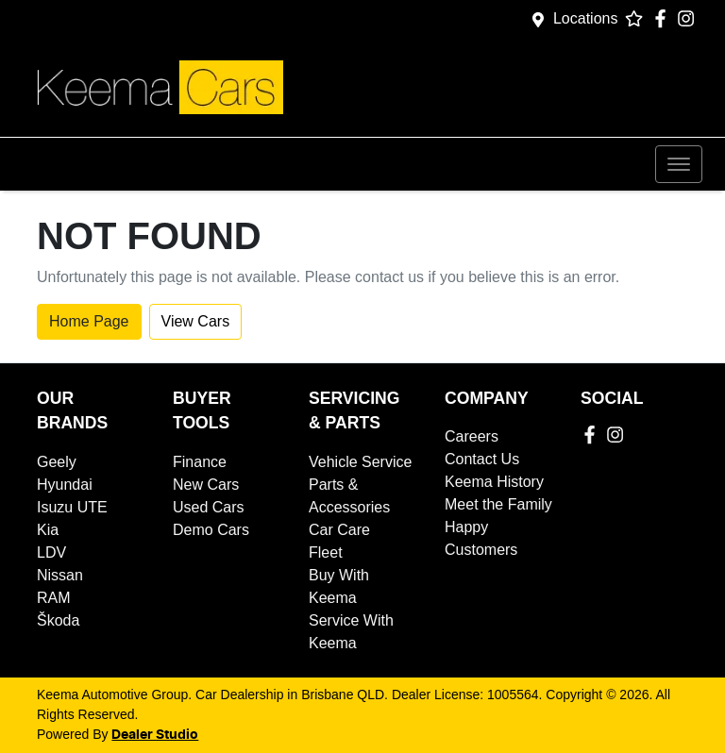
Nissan (60, 575)
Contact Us (482, 459)
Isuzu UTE (72, 507)
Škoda (58, 620)
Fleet (326, 552)
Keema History (494, 482)
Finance (200, 462)
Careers (471, 436)
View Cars (195, 321)
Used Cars (208, 507)
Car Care (339, 530)
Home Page (89, 321)
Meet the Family (498, 504)
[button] (678, 164)
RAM (54, 598)
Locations (585, 18)
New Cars (206, 485)
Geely (56, 462)
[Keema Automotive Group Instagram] (689, 18)
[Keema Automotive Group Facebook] (664, 18)
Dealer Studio (154, 735)
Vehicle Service (360, 462)
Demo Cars (211, 530)
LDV (51, 552)
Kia (48, 530)
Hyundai (65, 485)
